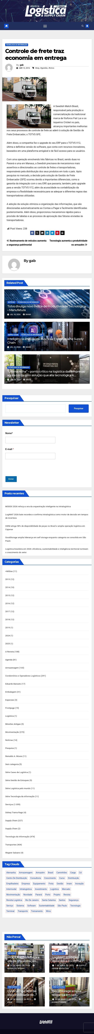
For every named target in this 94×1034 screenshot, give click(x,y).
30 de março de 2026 (21, 993)
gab (22, 65)
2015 (7, 593)
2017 (7, 609)
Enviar (11, 479)
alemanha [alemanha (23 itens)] (11, 866)
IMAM (27, 315)
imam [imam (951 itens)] (69, 877)
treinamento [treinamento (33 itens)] (37, 904)
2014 (7, 586)
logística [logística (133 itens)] (54, 882)
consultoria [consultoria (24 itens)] (35, 871)
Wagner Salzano (12, 846)
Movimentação (12, 728)
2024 (7, 633)
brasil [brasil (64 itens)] (50, 866)
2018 (7, 617)
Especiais (9, 696)
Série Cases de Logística (16, 767)
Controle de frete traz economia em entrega (35, 54)
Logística (9, 712)
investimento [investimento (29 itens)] (41, 882)
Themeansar (69, 1028)
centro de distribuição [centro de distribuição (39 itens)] (16, 871)
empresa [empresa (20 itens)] (26, 877)
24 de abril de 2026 (20, 959)
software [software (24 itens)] (31, 899)
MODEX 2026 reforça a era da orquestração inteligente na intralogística (38, 506)
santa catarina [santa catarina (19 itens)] (49, 893)
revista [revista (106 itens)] (67, 888)
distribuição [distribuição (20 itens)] (73, 871)
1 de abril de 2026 (64, 959)
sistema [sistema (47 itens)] (20, 899)
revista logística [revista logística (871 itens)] (14, 893)
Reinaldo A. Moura (13, 751)
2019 (7, 625)
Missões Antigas (13, 720)
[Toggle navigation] (45, 26)
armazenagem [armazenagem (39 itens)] (25, 866)
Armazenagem (12, 665)
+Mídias (9, 570)
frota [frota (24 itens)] (51, 877)
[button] (82, 26)
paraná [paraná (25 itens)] (39, 888)
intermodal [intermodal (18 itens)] (11, 882)
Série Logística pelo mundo (17, 783)
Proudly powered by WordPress (32, 1028)
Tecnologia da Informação (16, 45)
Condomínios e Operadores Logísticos (23, 672)
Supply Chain (13, 335)
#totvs (51, 68)
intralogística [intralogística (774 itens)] (26, 882)
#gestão (44, 68)
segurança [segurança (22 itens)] (73, 893)
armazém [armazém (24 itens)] (40, 866)
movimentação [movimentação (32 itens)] (13, 888)
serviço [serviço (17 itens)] (9, 899)
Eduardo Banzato (13, 680)
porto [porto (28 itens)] (47, 888)
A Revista (9, 649)
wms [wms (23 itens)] (48, 904)
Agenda (8, 657)
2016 (7, 601)
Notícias (11, 302)
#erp (37, 68)
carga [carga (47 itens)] (73, 866)
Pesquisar (12, 398)
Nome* (9, 433)
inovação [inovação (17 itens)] (79, 877)
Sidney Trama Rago (14, 807)
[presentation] (27, 474)
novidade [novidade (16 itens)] (27, 888)
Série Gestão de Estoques (17, 775)
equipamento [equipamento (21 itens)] (39, 877)
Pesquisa (9, 743)
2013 (7, 578)
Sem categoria (12, 759)
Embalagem (10, 688)
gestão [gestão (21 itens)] (60, 877)
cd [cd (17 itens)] (80, 866)
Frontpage (10, 704)
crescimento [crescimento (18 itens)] (50, 871)
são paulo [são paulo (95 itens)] (62, 899)
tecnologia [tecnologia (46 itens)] (75, 899)
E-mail (9, 449)
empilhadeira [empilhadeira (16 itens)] (12, 877)
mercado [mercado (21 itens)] (66, 882)
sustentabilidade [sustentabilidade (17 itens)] (46, 899)
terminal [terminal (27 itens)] (10, 904)
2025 (7, 641)
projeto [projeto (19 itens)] (57, 888)
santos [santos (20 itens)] (62, 893)
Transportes (10, 838)
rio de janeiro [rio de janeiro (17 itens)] (32, 893)
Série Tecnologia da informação (19, 791)
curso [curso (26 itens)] (62, 871)
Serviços (9, 799)
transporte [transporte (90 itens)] (23, 904)
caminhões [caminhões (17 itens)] (62, 866)
